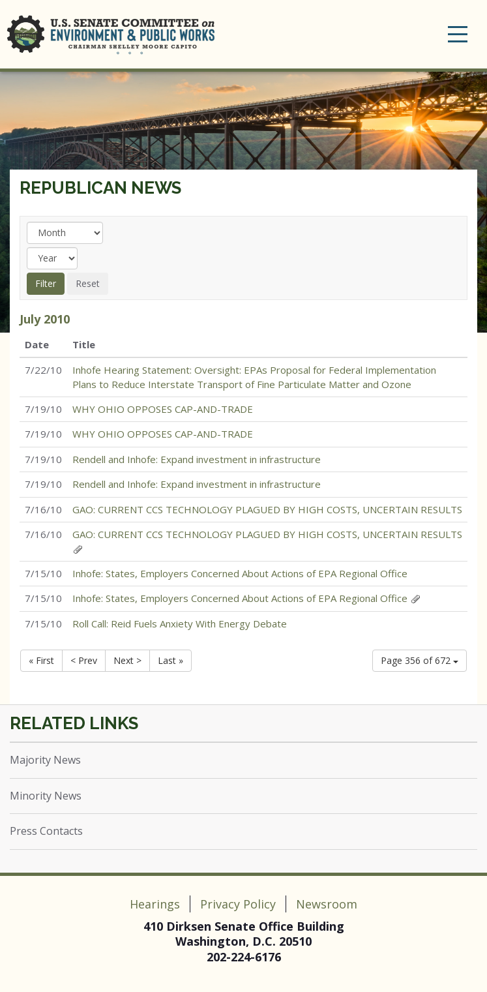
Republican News (100, 188)
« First (41, 660)
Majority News (45, 760)
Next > (127, 660)
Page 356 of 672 (419, 660)
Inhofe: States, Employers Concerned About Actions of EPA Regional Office (239, 573)
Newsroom (326, 904)
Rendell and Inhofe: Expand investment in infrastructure (196, 459)
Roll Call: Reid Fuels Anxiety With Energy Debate (179, 623)
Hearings (155, 904)
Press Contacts (46, 831)
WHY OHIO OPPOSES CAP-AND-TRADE (162, 408)
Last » (170, 660)
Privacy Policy (238, 904)
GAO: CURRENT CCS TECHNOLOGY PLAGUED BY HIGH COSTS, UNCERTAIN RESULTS (267, 509)
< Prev (83, 660)
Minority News (45, 796)
